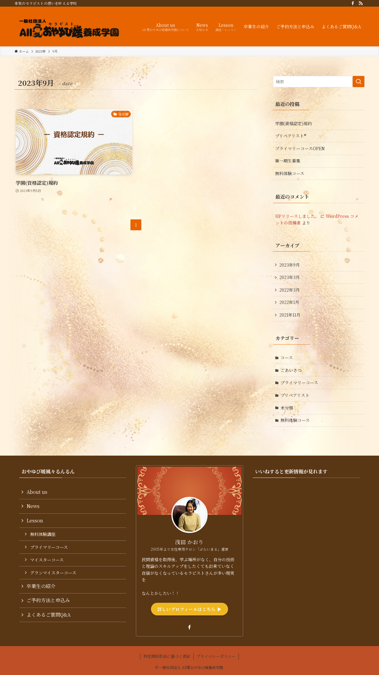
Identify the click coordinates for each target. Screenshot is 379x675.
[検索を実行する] (358, 81)
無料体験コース (289, 173)
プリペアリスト (294, 395)
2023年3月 (289, 277)
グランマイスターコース (53, 572)
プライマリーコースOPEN (300, 148)
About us (37, 491)
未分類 (286, 408)
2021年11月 (289, 315)
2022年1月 (289, 302)
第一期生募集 (287, 161)
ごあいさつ (291, 370)
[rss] (361, 3)
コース (286, 358)
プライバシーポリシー (216, 656)
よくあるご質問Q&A (48, 614)
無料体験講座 (42, 534)
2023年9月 (289, 265)
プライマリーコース (299, 382)
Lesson (35, 520)
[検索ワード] (319, 81)
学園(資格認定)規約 (293, 123)
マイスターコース (47, 559)
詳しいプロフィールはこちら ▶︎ (189, 609)
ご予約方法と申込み (48, 600)
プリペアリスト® (290, 136)
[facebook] (353, 3)
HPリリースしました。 (297, 216)
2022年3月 (289, 290)
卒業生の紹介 (41, 586)
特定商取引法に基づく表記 (166, 656)
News (33, 506)
